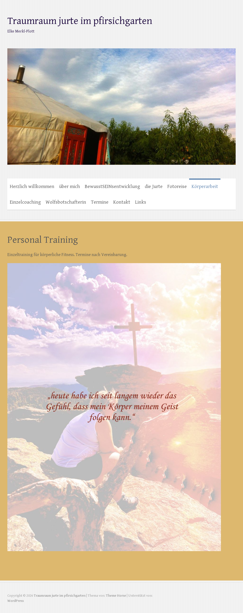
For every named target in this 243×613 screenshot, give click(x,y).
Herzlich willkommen (32, 186)
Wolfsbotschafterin (66, 202)
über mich (69, 186)
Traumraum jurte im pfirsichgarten (79, 21)
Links (140, 202)
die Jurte (154, 186)
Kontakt (121, 202)
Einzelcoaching (25, 202)
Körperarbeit (205, 186)
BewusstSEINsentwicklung (112, 186)
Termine (99, 202)
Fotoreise (177, 186)
